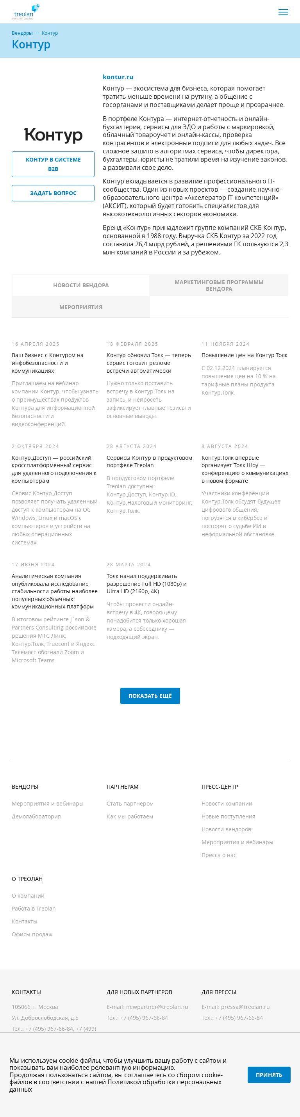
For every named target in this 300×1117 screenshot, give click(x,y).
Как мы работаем (130, 816)
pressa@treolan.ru (245, 1006)
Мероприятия (80, 307)
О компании (28, 895)
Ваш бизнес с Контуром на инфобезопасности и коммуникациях (48, 362)
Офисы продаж (32, 934)
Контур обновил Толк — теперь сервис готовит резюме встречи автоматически (149, 362)
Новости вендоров (226, 829)
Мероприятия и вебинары (48, 803)
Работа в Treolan (34, 908)
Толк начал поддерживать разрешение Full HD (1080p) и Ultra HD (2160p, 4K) (147, 583)
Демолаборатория (36, 816)
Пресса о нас (219, 855)
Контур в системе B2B (53, 164)
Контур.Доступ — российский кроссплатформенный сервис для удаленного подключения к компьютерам (54, 469)
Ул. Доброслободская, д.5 (45, 1017)
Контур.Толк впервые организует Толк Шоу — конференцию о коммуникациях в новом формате (245, 469)
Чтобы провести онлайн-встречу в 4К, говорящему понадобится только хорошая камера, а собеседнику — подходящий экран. (146, 620)
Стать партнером (130, 803)
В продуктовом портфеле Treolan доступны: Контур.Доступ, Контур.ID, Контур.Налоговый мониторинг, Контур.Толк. (149, 494)
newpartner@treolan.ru (157, 1006)
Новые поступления (228, 816)
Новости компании (227, 803)
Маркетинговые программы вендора (219, 285)
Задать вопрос (53, 193)
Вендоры (22, 33)
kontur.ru (118, 77)
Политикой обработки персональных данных (115, 1085)
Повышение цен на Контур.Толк (245, 355)
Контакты (25, 921)
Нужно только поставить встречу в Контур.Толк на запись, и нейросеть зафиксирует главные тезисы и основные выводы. (149, 399)
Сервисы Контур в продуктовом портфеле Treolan (149, 461)
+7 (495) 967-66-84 (49, 1028)
